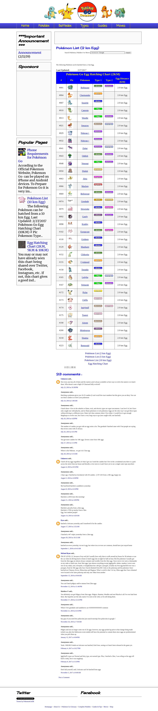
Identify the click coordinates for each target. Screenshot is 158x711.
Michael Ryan (66, 553)
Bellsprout (85, 194)
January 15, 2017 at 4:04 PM (70, 637)
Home (25, 25)
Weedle (85, 118)
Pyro (63, 520)
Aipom (85, 323)
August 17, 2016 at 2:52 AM (70, 526)
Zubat (85, 148)
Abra (85, 178)
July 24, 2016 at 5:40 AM (69, 401)
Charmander (85, 95)
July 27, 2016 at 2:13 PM (69, 443)
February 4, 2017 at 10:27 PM (70, 648)
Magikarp (85, 247)
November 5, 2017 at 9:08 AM (71, 672)
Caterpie (85, 110)
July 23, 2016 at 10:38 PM (69, 387)
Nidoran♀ (85, 133)
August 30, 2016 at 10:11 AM (70, 537)
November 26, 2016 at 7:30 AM (71, 622)
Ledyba (85, 277)
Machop (84, 186)
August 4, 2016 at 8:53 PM (69, 467)
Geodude (85, 201)
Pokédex (43, 25)
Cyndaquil (85, 262)
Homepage (48, 707)
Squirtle (85, 103)
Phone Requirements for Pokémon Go (33, 155)
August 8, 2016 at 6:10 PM (69, 489)
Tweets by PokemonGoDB (25, 701)
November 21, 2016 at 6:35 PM (71, 611)
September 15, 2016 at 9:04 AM (71, 575)
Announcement (29, 53)
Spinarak (85, 285)
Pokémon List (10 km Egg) (98, 360)
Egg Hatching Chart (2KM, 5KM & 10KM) (38, 246)
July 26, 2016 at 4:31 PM (69, 432)
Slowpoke (85, 209)
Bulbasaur (85, 87)
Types (85, 25)
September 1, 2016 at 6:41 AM (71, 548)
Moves (120, 25)
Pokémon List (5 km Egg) (98, 356)
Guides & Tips (97, 707)
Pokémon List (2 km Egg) (98, 353)
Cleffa (85, 300)
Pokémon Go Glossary (69, 707)
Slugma (85, 338)
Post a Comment (64, 677)
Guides (102, 25)
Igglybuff (85, 307)
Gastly (85, 216)
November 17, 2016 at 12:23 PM (71, 600)
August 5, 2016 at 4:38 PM (69, 478)
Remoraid (85, 345)
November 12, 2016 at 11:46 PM (71, 586)
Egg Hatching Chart (98, 363)
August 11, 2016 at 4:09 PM (70, 500)
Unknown (64, 379)
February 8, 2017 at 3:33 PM (70, 662)
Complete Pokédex (84, 707)
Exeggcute (85, 232)
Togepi (85, 315)
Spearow (85, 125)
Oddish (85, 156)
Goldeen (85, 239)
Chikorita (85, 254)
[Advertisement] (98, 37)
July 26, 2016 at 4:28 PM (69, 418)
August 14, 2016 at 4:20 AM (70, 515)
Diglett (85, 171)
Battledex (65, 25)
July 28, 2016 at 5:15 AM (69, 454)
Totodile (85, 269)
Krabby (85, 224)
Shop (111, 707)
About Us (57, 707)
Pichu (85, 292)
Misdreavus (85, 330)
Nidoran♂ (85, 140)
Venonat (84, 163)
